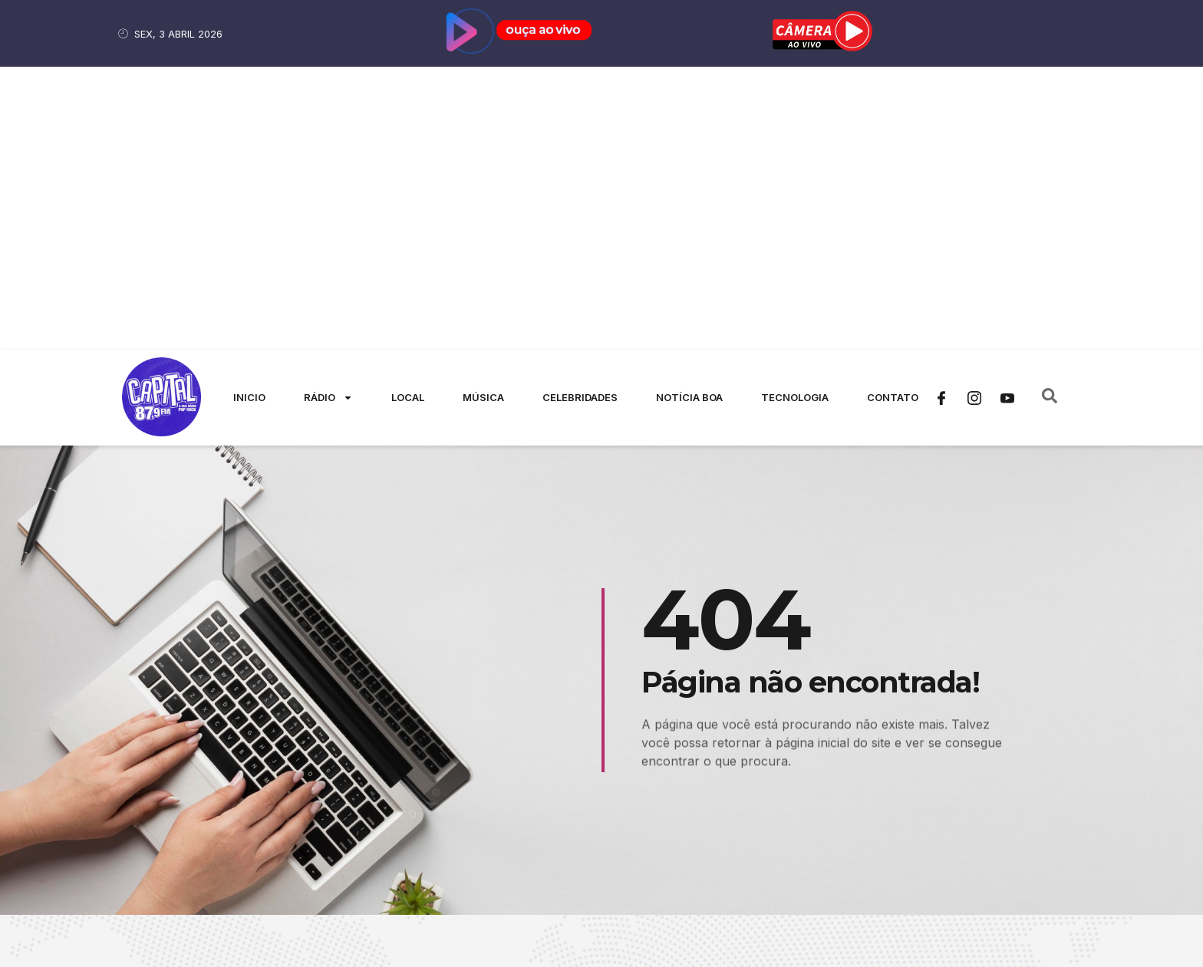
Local (407, 114)
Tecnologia (795, 114)
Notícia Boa (689, 114)
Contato (892, 114)
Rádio (328, 114)
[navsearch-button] (1049, 115)
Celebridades (580, 114)
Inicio (249, 114)
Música (483, 114)
